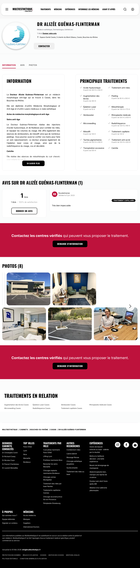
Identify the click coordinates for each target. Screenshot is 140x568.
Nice (25, 447)
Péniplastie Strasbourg (51, 496)
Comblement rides (73, 442)
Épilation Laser (89, 99)
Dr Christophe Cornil (10, 445)
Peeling (115, 88)
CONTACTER (44, 46)
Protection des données (11, 547)
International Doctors (31, 519)
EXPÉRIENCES (70, 9)
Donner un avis (24, 203)
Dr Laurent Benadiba (10, 460)
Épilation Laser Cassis (41, 397)
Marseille (26, 451)
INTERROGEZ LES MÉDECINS (88, 9)
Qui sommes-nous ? (9, 508)
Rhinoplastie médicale (121, 107)
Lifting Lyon (47, 449)
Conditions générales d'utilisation (33, 551)
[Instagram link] (117, 438)
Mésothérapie (118, 99)
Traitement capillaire (120, 124)
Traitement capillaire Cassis (71, 401)
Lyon (25, 443)
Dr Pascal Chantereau (10, 456)
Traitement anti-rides (121, 80)
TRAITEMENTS (45, 9)
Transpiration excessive (93, 140)
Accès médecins (29, 508)
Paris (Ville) (27, 439)
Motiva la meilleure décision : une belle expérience (97, 451)
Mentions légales (72, 547)
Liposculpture (72, 446)
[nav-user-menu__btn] (132, 9)
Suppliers (26, 515)
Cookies (43, 547)
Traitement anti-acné (121, 132)
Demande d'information (70, 236)
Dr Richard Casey (9, 449)
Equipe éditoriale (8, 512)
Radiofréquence (118, 116)
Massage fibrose (73, 450)
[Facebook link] (126, 438)
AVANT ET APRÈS (108, 9)
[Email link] (135, 437)
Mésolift (86, 124)
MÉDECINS (58, 9)
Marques (26, 512)
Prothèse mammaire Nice (52, 452)
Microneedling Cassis (12, 401)
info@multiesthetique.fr (31, 542)
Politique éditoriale (10, 551)
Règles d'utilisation (30, 547)
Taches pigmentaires (92, 132)
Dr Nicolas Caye (8, 453)
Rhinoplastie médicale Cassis (100, 397)
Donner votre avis (50, 33)
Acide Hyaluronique (91, 80)
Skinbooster (88, 107)
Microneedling (89, 116)
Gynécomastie (72, 460)
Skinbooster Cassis (68, 397)
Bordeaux (27, 454)
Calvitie (115, 140)
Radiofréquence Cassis (41, 401)
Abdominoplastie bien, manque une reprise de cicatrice (98, 467)
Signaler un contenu (9, 515)
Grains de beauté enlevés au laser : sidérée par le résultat (99, 442)
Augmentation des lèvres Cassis (16, 397)
